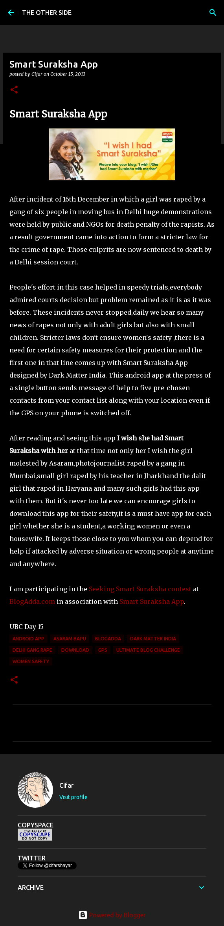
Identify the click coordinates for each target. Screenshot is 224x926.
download (75, 650)
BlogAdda (108, 638)
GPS (102, 650)
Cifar (66, 785)
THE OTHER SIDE (47, 12)
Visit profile (73, 797)
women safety (31, 661)
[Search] (213, 12)
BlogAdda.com (32, 601)
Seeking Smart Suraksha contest (140, 589)
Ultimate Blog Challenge (148, 650)
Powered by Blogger (112, 915)
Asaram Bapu (69, 638)
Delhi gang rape (32, 650)
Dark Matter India (153, 638)
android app (28, 638)
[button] (14, 90)
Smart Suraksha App (151, 601)
